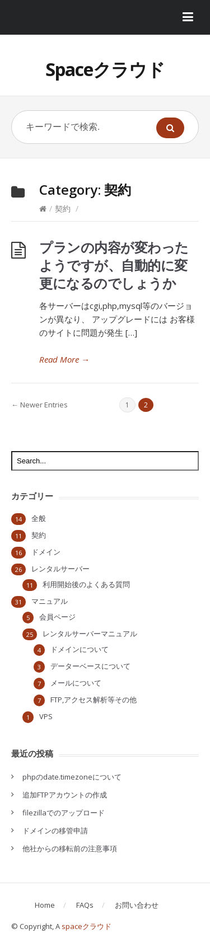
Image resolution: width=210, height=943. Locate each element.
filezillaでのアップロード (63, 813)
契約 (63, 208)
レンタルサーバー (60, 569)
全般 (38, 518)
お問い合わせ (136, 905)
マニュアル (49, 601)
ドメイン (45, 552)
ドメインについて (79, 649)
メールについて (75, 683)
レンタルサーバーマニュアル (90, 633)
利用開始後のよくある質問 (86, 584)
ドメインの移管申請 (55, 830)
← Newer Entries (39, 405)
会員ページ (57, 617)
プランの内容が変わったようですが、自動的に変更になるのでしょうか (114, 265)
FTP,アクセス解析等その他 (93, 700)
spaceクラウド (86, 926)
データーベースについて (90, 666)
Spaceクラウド (105, 69)
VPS (46, 716)
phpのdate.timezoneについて (72, 777)
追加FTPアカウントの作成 (64, 795)
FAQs (85, 905)
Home (45, 905)
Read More (64, 359)
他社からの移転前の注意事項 (69, 848)
